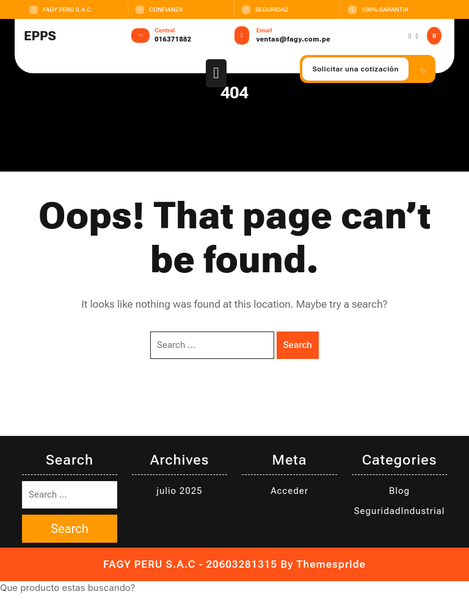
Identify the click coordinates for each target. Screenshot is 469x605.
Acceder (289, 490)
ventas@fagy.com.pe (293, 39)
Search (297, 344)
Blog (399, 490)
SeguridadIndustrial (399, 510)
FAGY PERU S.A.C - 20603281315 (190, 564)
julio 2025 (179, 490)
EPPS (40, 36)
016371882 (173, 39)
